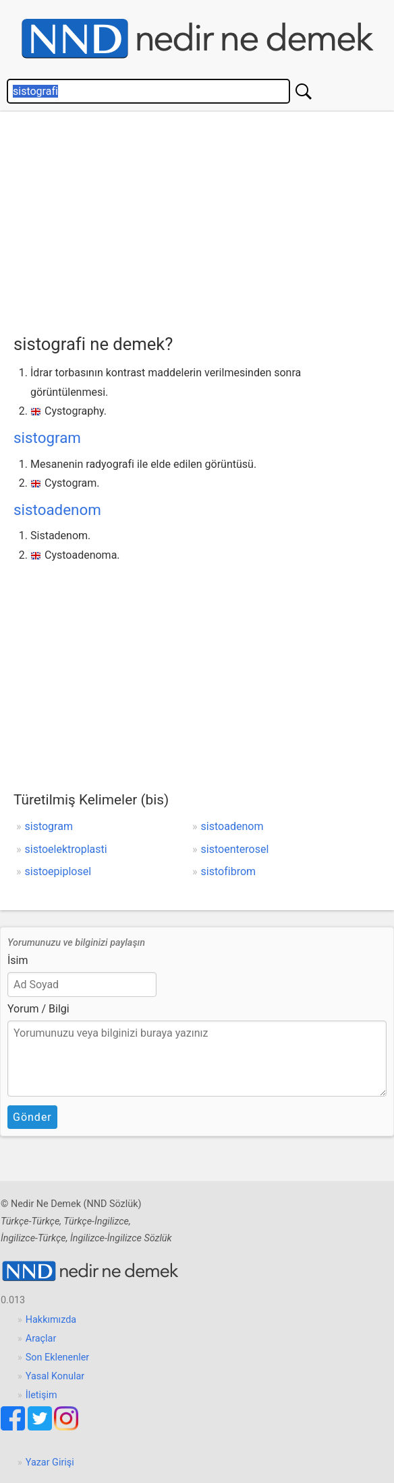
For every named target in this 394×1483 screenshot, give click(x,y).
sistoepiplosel (58, 871)
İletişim (41, 1395)
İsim (17, 960)
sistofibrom (228, 871)
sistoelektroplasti (66, 849)
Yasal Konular (55, 1376)
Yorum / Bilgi (38, 1008)
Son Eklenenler (57, 1357)
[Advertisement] (203, 219)
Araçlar (41, 1338)
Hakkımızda (51, 1319)
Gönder (32, 1117)
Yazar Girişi (50, 1462)
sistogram (47, 437)
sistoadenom (57, 509)
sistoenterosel (235, 849)
